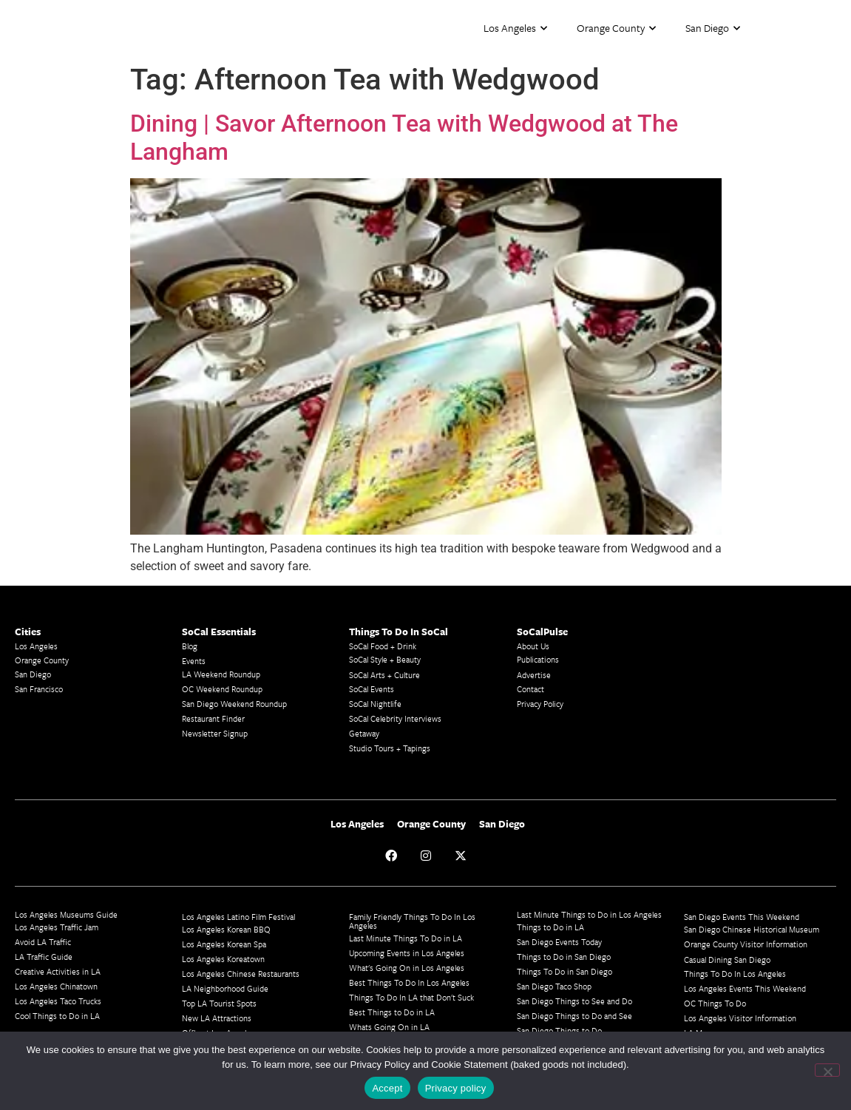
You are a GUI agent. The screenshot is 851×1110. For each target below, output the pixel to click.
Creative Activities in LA (58, 971)
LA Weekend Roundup (221, 674)
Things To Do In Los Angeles (735, 973)
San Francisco (39, 689)
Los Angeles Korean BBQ (226, 929)
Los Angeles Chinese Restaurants (240, 973)
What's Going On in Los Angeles (406, 967)
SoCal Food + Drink (382, 646)
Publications (538, 659)
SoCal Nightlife (375, 703)
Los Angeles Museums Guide (66, 914)
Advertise (534, 675)
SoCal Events (371, 689)
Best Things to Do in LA (392, 1012)
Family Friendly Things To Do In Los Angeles (412, 921)
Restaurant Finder (213, 718)
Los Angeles (515, 28)
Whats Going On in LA (389, 1027)
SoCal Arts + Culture (384, 675)
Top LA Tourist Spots (219, 1003)
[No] (827, 1070)
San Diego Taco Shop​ (554, 986)
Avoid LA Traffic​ (43, 941)
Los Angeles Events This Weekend (745, 988)
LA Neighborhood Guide (225, 988)
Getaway (364, 733)
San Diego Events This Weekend (741, 916)
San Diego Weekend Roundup (234, 703)
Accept (387, 1088)
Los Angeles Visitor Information (740, 1018)
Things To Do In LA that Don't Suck (411, 997)
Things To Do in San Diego (564, 971)
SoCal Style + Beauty (385, 659)
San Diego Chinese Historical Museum (751, 929)
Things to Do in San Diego (564, 956)
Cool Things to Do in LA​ (57, 1015)
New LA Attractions (216, 1018)
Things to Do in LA (550, 927)
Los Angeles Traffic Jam (56, 927)
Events (194, 660)
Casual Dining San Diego (727, 959)
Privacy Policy (540, 703)
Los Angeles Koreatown (223, 958)
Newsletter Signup (215, 733)
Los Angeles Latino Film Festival (238, 916)
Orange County (616, 28)
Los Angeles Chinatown (56, 986)
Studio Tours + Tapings (389, 748)
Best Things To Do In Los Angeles (409, 982)
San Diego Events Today (559, 941)
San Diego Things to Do (559, 1030)
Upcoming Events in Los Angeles (406, 953)
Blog (189, 646)
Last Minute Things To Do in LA (405, 938)
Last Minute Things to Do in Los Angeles (589, 914)
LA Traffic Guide (43, 956)
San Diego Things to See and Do (574, 1001)
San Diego (712, 28)
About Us (533, 646)
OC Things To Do (715, 1003)
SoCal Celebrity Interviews (395, 718)
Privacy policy (455, 1088)
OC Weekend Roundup (222, 689)
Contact (530, 689)
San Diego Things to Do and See (574, 1015)
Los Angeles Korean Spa (224, 944)
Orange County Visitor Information (745, 944)
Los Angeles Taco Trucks (58, 1001)
